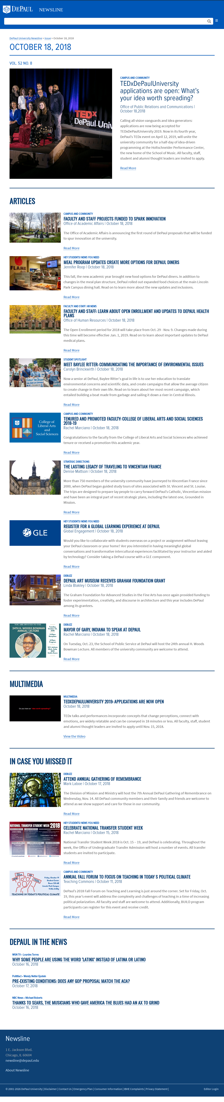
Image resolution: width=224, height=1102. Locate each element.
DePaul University (19, 9)
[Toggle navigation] (216, 20)
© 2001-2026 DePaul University (24, 1089)
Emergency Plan (83, 1089)
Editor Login (211, 1089)
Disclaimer (50, 1089)
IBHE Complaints (134, 1089)
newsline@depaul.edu (22, 1060)
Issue (48, 38)
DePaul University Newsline (26, 38)
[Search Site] (108, 21)
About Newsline (17, 1070)
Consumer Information (108, 1089)
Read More (128, 168)
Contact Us (65, 1089)
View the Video (74, 736)
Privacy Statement (157, 1089)
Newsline (51, 9)
